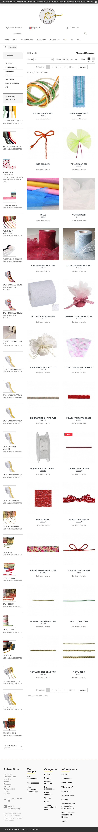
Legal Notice (67, 791)
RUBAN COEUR (8, 173)
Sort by (30, 59)
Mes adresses (33, 783)
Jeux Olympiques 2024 (12, 85)
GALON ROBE (7, 656)
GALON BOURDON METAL (11, 527)
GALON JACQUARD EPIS (11, 501)
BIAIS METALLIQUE (9, 707)
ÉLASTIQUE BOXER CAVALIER (13, 121)
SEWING (47, 778)
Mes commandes (32, 777)
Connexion (73, 28)
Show (58, 59)
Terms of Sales (68, 795)
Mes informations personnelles (32, 789)
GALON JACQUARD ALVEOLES (13, 369)
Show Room (67, 783)
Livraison (65, 774)
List (93, 59)
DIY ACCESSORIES (49, 788)
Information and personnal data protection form (68, 806)
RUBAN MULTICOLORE (10, 205)
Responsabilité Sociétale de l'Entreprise (68, 814)
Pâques (8, 75)
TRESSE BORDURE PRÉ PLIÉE (12, 147)
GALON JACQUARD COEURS (12, 475)
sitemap (65, 821)
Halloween (9, 79)
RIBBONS (47, 774)
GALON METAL (8, 552)
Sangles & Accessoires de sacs (50, 807)
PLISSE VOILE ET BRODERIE (12, 259)
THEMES (47, 798)
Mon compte (31, 770)
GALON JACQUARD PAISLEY (12, 421)
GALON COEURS (8, 604)
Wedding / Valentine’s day (11, 65)
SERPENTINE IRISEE (9, 733)
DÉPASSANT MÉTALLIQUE (11, 682)
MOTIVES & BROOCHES (48, 782)
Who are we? (67, 787)
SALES (46, 802)
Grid (89, 59)
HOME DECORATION (48, 793)
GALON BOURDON (9, 578)
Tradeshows (67, 778)
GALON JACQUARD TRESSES (12, 395)
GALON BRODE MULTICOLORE (12, 285)
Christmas (9, 71)
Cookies (65, 799)
